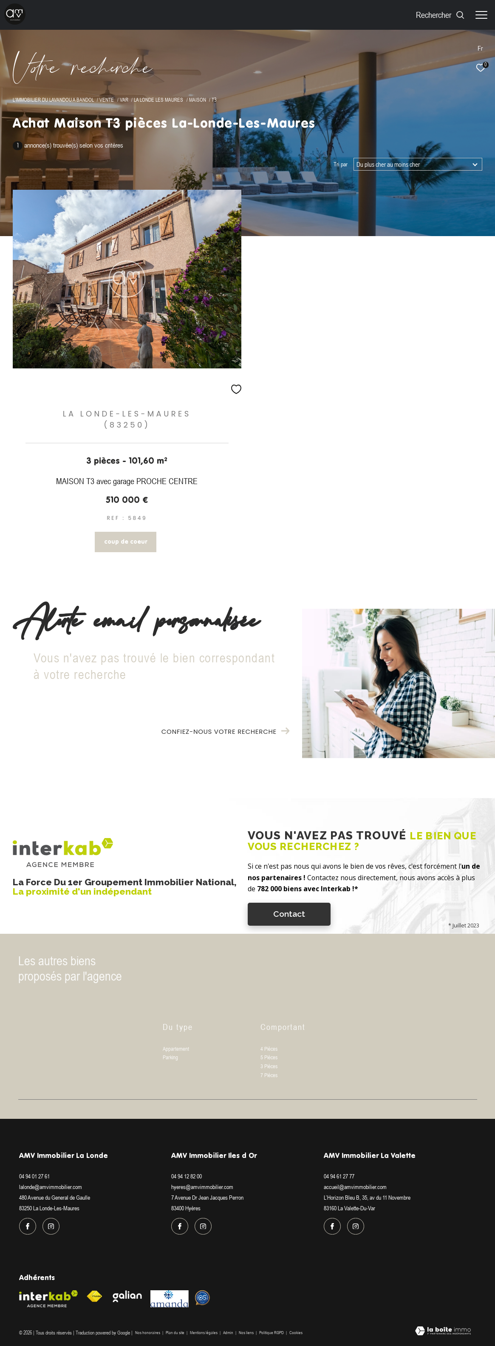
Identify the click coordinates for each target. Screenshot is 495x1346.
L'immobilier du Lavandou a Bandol (53, 100)
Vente (106, 100)
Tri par (341, 164)
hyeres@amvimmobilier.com (202, 1186)
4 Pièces (268, 1049)
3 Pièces (268, 1066)
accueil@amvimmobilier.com (355, 1186)
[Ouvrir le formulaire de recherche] (440, 15)
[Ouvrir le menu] (481, 15)
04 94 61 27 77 (339, 1176)
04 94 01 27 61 (34, 1176)
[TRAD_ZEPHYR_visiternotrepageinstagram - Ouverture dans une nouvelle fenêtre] (50, 1226)
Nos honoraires (147, 1332)
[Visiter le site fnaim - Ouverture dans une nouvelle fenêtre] (94, 1296)
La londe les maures (158, 100)
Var (124, 100)
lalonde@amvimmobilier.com (50, 1186)
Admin (228, 1332)
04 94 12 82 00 (186, 1176)
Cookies (296, 1332)
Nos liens (247, 1332)
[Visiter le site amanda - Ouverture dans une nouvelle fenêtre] (169, 1298)
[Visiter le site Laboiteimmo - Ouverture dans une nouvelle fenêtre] (443, 1331)
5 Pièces (268, 1057)
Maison (197, 100)
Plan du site (175, 1332)
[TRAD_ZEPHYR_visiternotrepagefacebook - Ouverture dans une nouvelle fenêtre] (27, 1226)
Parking (170, 1057)
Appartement (176, 1049)
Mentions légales (204, 1332)
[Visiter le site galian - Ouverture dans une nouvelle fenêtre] (127, 1296)
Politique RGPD (271, 1332)
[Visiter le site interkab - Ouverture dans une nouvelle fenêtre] (48, 1298)
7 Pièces (268, 1075)
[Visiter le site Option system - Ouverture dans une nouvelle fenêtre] (202, 1297)
